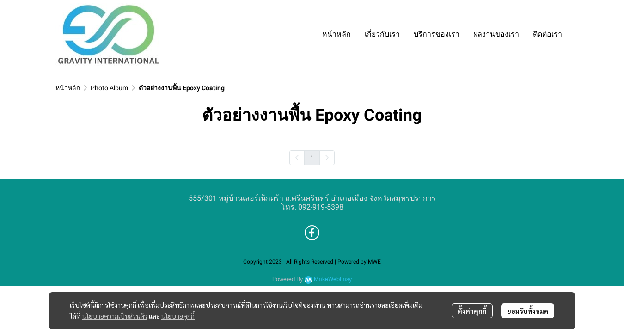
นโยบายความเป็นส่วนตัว (114, 316)
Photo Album (109, 88)
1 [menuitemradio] (312, 157)
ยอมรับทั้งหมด (527, 311)
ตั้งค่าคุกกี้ (472, 311)
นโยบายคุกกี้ (178, 316)
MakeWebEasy (333, 279)
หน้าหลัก (67, 88)
